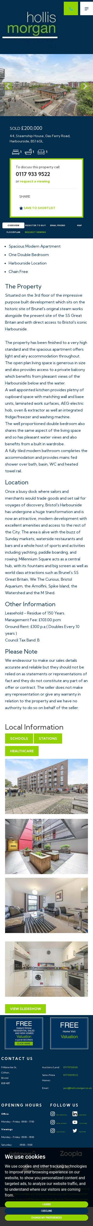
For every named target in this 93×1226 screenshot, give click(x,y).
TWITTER (79, 1132)
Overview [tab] (13, 225)
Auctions (57, 1132)
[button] (7, 85)
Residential (58, 1115)
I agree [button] (46, 1204)
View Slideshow (25, 1009)
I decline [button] (46, 1211)
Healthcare (22, 751)
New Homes (58, 1123)
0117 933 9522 (33, 174)
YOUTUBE (79, 1123)
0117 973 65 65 (70, 1067)
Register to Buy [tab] (35, 225)
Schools (19, 738)
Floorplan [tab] (13, 232)
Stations (48, 738)
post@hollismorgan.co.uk (77, 1088)
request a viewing (35, 181)
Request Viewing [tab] (35, 232)
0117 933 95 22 (70, 1075)
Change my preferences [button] (46, 1217)
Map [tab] (79, 225)
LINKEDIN (79, 1115)
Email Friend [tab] (57, 225)
